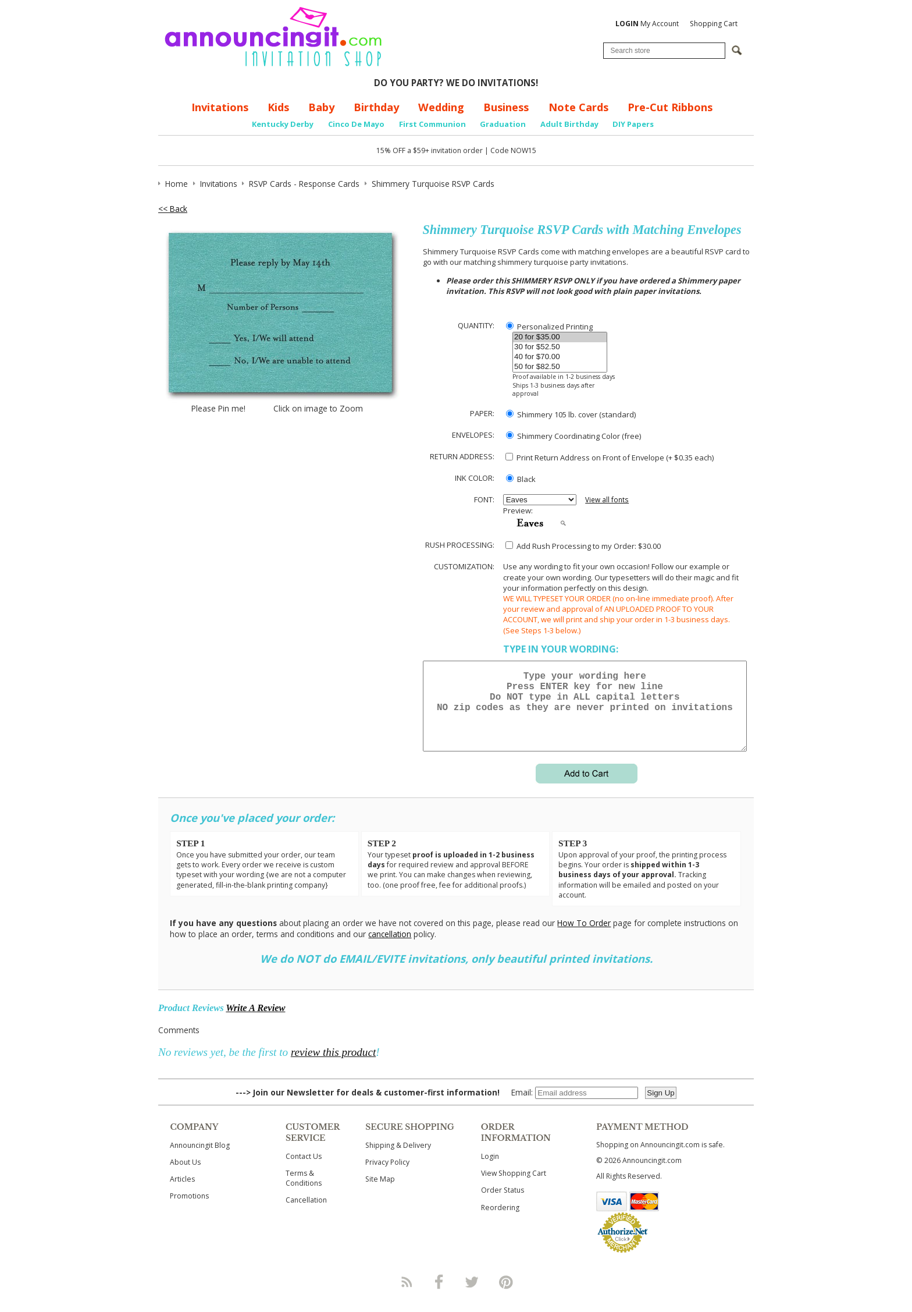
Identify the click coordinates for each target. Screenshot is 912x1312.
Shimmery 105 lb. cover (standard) (571, 414)
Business (506, 107)
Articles (182, 1193)
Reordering (500, 1221)
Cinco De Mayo (356, 124)
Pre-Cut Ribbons (670, 107)
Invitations (219, 107)
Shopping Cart (714, 24)
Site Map (380, 1193)
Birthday (376, 107)
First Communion (432, 124)
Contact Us (304, 1170)
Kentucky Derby (283, 124)
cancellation (389, 947)
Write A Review (255, 1021)
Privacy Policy (387, 1176)
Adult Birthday (569, 124)
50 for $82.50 (560, 367)
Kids (278, 107)
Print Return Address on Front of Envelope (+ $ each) (609, 457)
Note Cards (578, 107)
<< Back (172, 208)
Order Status (502, 1204)
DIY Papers (633, 124)
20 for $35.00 (560, 337)
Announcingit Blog (200, 1159)
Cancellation (306, 1214)
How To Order (584, 936)
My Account (647, 24)
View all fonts (607, 499)
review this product (333, 1066)
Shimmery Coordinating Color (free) (573, 436)
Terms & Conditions (304, 1192)
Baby (321, 107)
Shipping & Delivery (398, 1159)
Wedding (441, 107)
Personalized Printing (549, 326)
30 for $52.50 (560, 347)
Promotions (189, 1210)
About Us (185, 1176)
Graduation (503, 124)
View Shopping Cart (513, 1187)
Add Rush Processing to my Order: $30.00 (583, 546)
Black (521, 479)
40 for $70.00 (560, 357)
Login (490, 1170)
